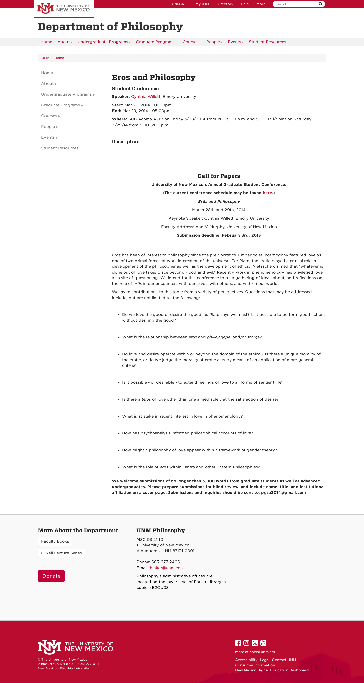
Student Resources (267, 42)
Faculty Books (55, 541)
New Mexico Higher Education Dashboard (272, 670)
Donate (51, 576)
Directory (225, 4)
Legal (264, 660)
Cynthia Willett (145, 96)
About (64, 43)
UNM (46, 58)
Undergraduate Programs (104, 43)
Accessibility (246, 660)
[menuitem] (46, 42)
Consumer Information (255, 665)
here (267, 193)
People (214, 43)
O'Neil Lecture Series (61, 553)
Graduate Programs (156, 43)
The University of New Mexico (64, 9)
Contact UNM (284, 660)
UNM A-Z (180, 4)
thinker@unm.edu (165, 568)
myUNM (202, 4)
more (262, 4)
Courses (192, 43)
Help (245, 4)
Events (236, 43)
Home (46, 42)
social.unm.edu (263, 652)
